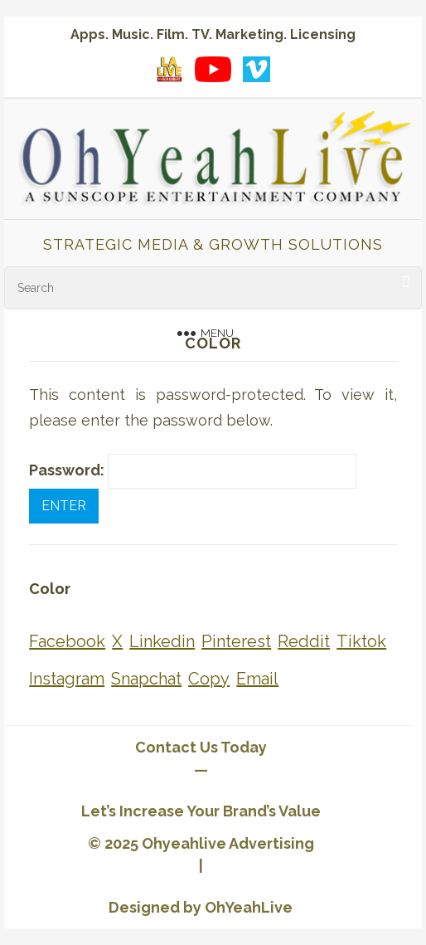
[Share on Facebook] (67, 642)
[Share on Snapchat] (146, 679)
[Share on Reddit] (304, 642)
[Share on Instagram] (66, 679)
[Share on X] (117, 642)
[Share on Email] (257, 679)
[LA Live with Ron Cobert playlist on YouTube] (170, 69)
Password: (192, 471)
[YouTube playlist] (213, 69)
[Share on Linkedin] (162, 642)
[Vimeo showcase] (256, 69)
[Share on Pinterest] (236, 642)
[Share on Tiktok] (361, 642)
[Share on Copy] (209, 679)
